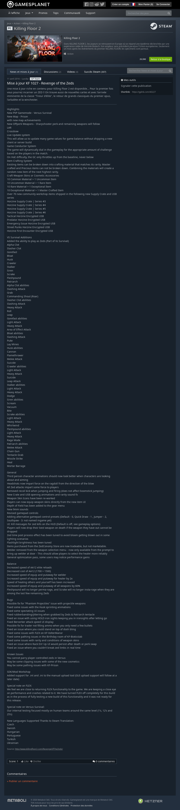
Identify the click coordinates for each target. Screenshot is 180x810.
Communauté (72, 13)
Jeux (9, 23)
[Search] (169, 13)
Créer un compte (120, 4)
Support (90, 13)
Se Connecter (163, 4)
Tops (56, 13)
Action (17, 23)
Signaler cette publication (136, 85)
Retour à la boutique (161, 59)
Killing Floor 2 (29, 23)
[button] (133, 4)
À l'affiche (14, 13)
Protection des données (81, 805)
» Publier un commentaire (22, 781)
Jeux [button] (28, 13)
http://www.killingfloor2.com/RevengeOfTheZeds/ (39, 749)
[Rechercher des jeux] (146, 13)
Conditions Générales (59, 805)
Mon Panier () (146, 4)
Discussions (52, 71)
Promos (43, 13)
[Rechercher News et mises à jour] (147, 70)
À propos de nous (39, 805)
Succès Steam (95, 71)
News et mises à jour (24, 71)
